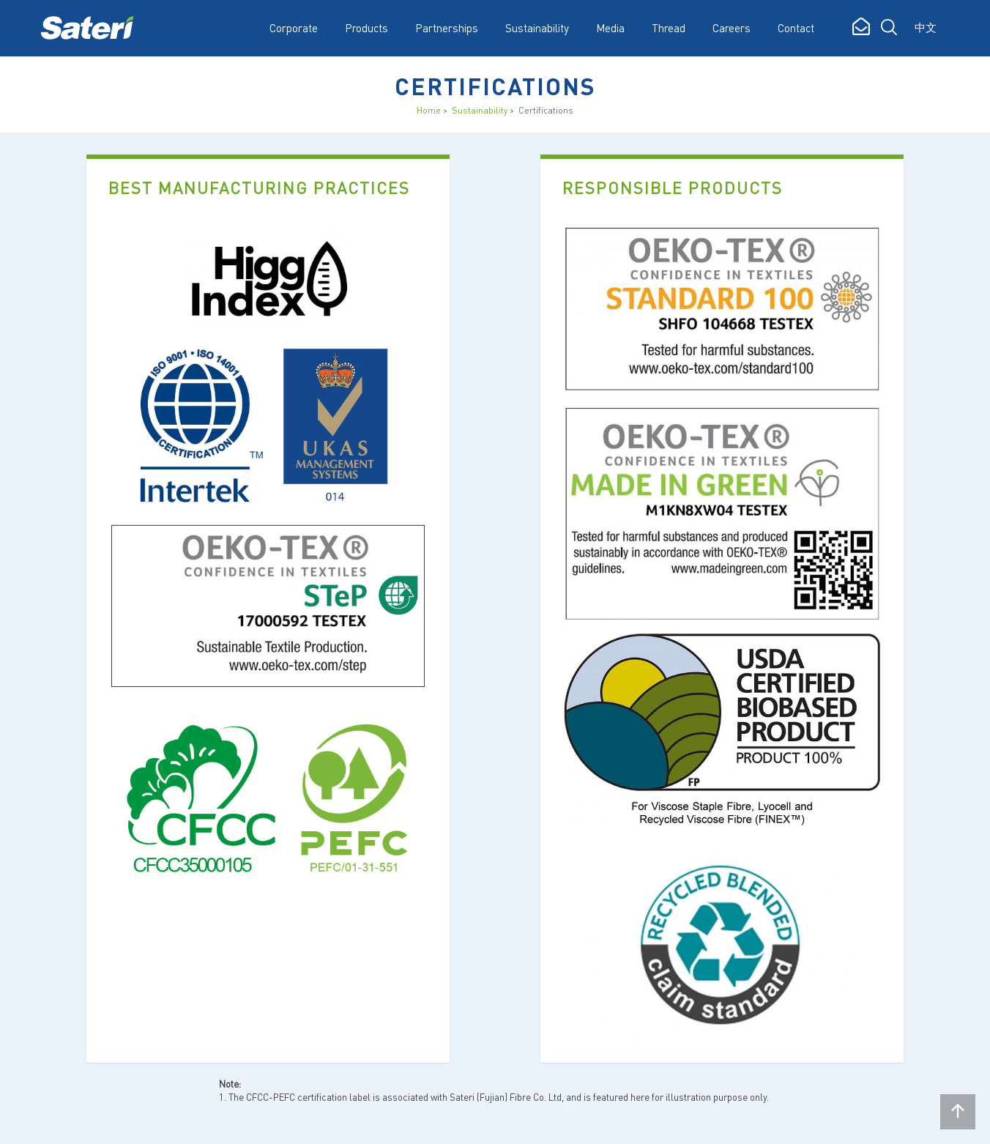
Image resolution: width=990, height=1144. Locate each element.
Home (429, 110)
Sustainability (479, 110)
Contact (796, 28)
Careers (731, 28)
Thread (668, 28)
